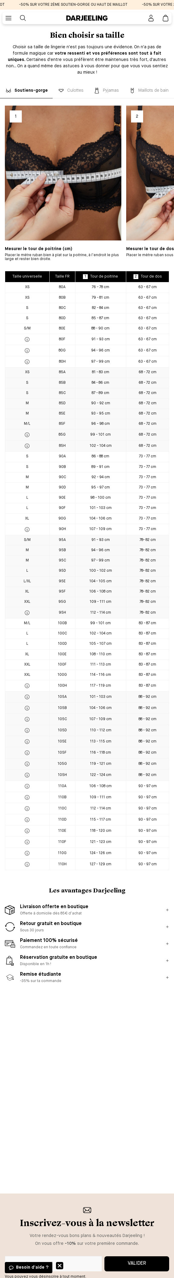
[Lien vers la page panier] (165, 18)
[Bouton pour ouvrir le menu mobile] (8, 18)
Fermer (59, 1265)
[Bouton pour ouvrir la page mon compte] (151, 18)
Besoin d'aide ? (32, 1267)
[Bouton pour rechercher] (23, 18)
